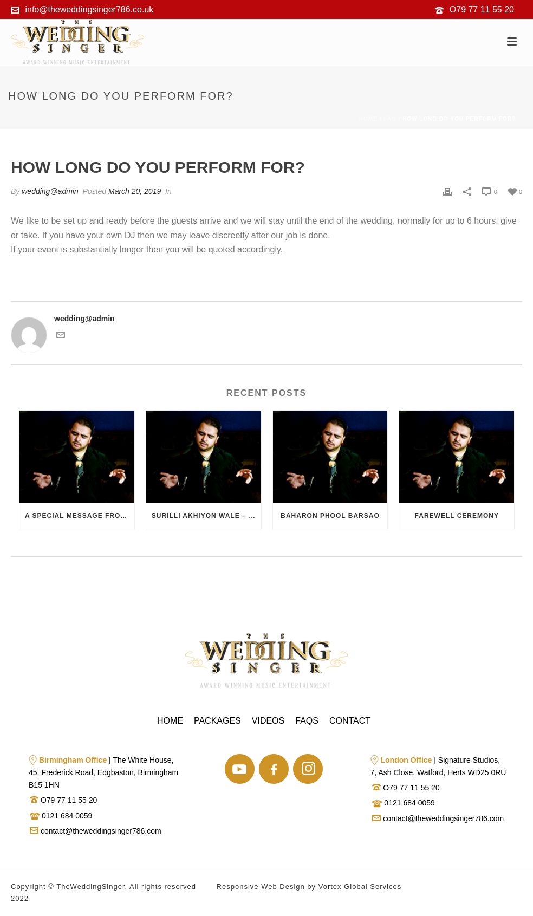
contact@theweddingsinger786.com (95, 831)
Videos (268, 720)
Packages (217, 720)
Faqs (306, 720)
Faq (390, 119)
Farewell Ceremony (457, 515)
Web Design (283, 886)
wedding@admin (50, 191)
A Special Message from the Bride (79, 515)
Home (368, 119)
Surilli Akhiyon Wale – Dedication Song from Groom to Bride (206, 515)
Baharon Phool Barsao (330, 515)
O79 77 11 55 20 (482, 9)
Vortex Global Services (360, 886)
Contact (349, 720)
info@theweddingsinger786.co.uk (89, 9)
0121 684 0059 (66, 815)
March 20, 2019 (134, 191)
